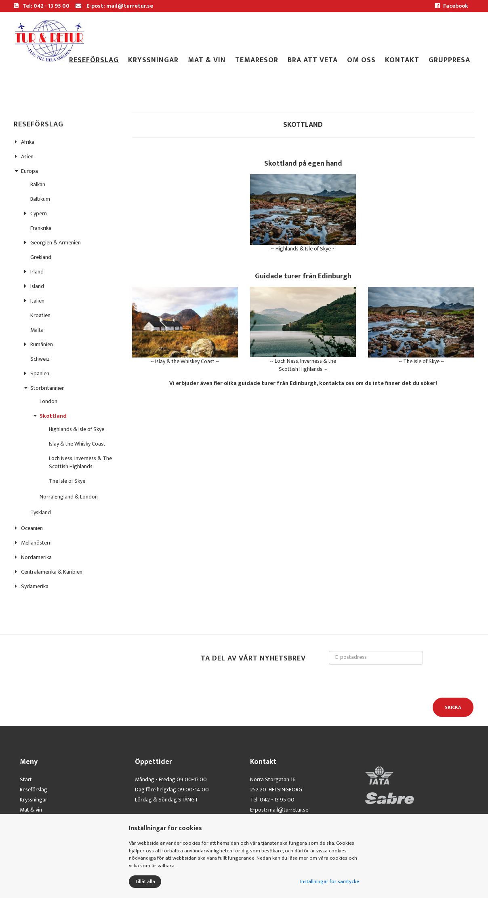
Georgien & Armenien (55, 242)
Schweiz (40, 359)
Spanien (39, 373)
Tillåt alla (145, 881)
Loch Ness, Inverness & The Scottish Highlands (80, 462)
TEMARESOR (256, 60)
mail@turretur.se (288, 809)
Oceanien (32, 528)
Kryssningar (153, 60)
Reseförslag (94, 60)
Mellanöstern (36, 542)
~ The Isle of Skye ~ (421, 326)
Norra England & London (69, 496)
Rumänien (41, 344)
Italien (37, 300)
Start (26, 779)
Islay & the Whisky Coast (77, 443)
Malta (37, 329)
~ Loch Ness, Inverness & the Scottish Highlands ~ (303, 330)
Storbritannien (47, 388)
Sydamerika (34, 586)
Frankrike (40, 228)
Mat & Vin (207, 60)
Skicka (453, 707)
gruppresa (449, 60)
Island (37, 286)
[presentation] (390, 680)
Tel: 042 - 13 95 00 (41, 6)
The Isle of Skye (67, 481)
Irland (37, 271)
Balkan (37, 184)
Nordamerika (36, 557)
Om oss (361, 60)
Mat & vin (31, 809)
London (48, 401)
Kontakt (402, 60)
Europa (29, 171)
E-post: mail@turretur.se (114, 6)
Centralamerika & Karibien (51, 571)
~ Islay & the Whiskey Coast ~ (185, 326)
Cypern (38, 213)
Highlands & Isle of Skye (76, 429)
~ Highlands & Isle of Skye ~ (303, 213)
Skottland (53, 416)
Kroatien (40, 315)
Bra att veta (313, 60)
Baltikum (40, 199)
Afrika (27, 142)
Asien (27, 156)
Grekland (40, 257)
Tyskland (40, 512)
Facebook (451, 6)
